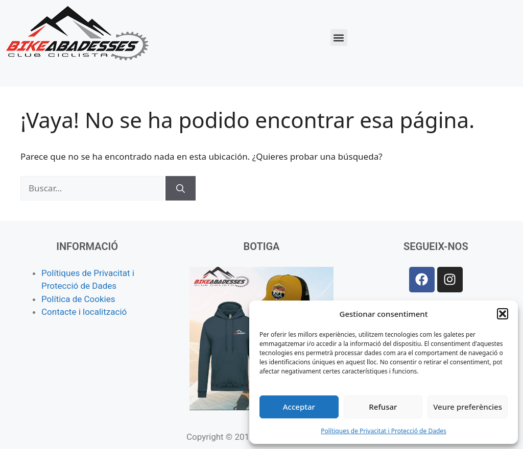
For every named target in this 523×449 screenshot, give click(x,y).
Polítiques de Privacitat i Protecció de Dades (383, 431)
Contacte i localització (84, 312)
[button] (502, 314)
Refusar (383, 407)
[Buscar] (180, 188)
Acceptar (299, 407)
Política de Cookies (78, 299)
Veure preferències (467, 407)
